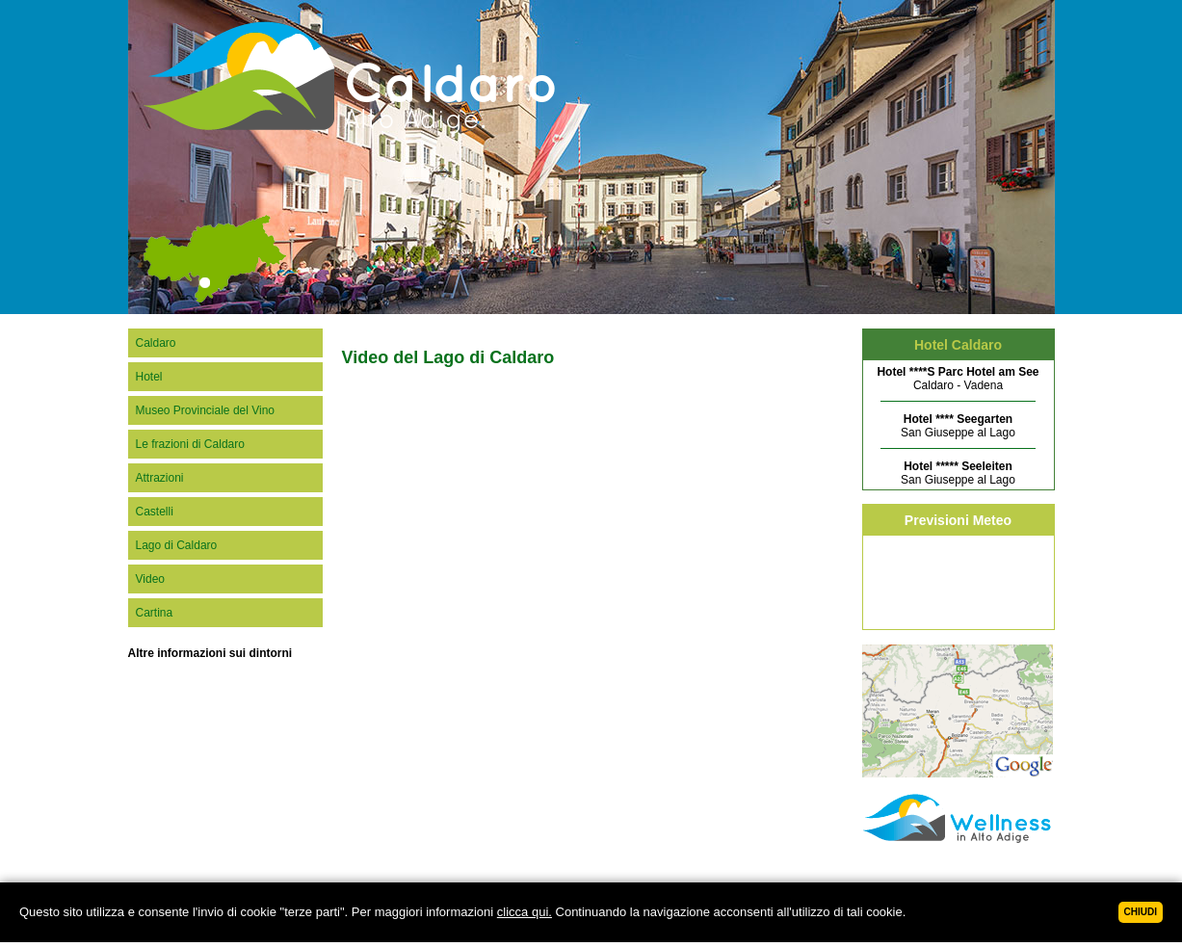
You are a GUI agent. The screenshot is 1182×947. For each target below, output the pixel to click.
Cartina (154, 612)
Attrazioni (160, 478)
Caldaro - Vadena (957, 378)
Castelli (154, 511)
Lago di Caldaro (177, 545)
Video (150, 579)
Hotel (149, 376)
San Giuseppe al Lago (958, 425)
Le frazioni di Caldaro (190, 444)
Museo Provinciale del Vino (206, 410)
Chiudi (1140, 912)
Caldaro (156, 343)
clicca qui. (524, 912)
